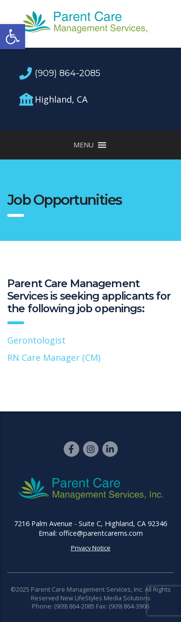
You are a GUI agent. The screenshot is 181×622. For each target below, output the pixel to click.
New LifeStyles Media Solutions (105, 598)
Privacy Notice (91, 547)
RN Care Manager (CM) (53, 357)
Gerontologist (36, 340)
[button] (12, 36)
